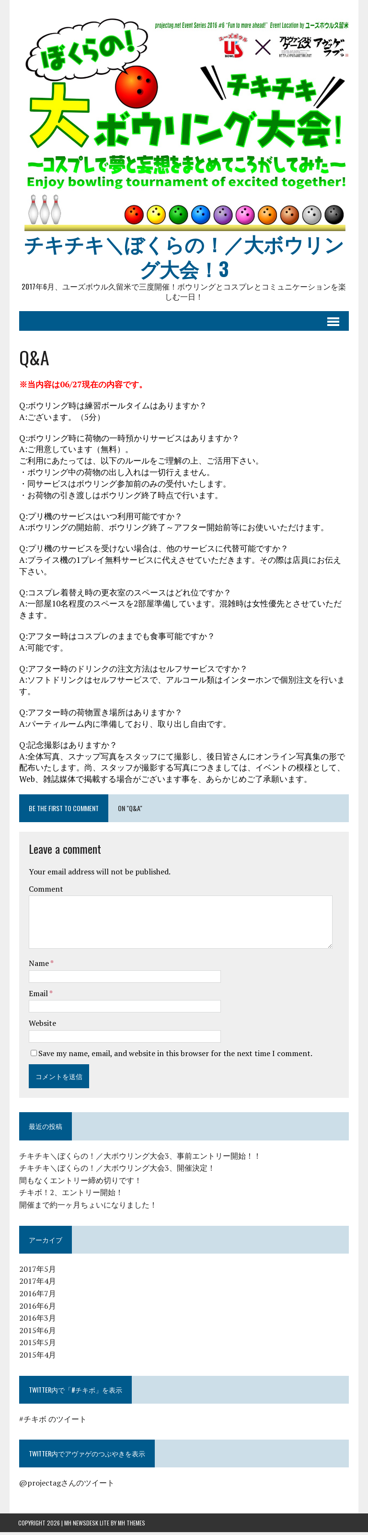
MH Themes (131, 1526)
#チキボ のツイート (52, 1422)
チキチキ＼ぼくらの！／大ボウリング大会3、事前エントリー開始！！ (139, 1158)
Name (38, 966)
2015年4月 (36, 1357)
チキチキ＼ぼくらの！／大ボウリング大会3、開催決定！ (116, 1170)
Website (41, 1026)
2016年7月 (36, 1296)
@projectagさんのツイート (66, 1485)
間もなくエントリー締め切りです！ (79, 1183)
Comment (45, 891)
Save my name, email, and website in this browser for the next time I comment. (174, 1056)
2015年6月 (36, 1333)
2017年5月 (36, 1272)
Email (38, 996)
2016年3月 (36, 1320)
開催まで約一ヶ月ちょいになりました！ (87, 1207)
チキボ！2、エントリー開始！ (70, 1195)
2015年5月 (36, 1345)
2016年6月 (36, 1308)
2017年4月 (36, 1284)
